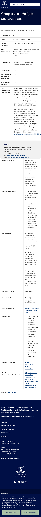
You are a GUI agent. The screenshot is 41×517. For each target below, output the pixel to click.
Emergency (4, 493)
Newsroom (4, 433)
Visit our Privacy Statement (27, 505)
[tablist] (25, 4)
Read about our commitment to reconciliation (16, 416)
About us (4, 422)
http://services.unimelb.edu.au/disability (27, 134)
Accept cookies (11, 513)
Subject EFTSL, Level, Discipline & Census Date (32, 310)
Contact (4, 436)
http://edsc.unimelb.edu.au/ (16, 155)
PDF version (12, 392)
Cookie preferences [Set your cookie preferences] (30, 513)
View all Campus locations (10, 458)
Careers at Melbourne (8, 426)
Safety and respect (7, 429)
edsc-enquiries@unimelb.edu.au (18, 157)
